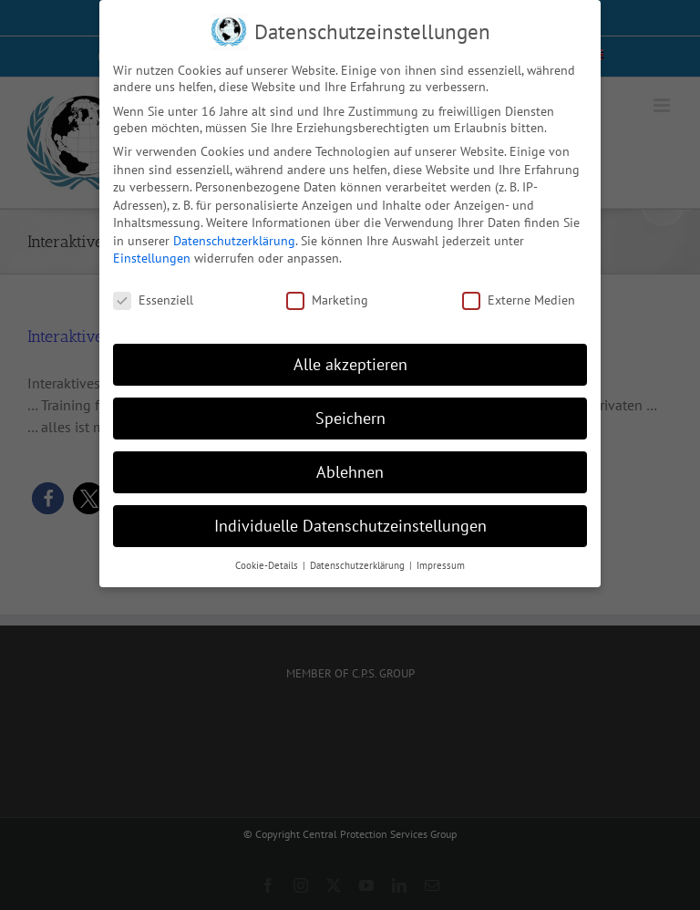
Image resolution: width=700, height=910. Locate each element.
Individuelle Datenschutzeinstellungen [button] (350, 523)
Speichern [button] (350, 416)
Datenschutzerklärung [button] (358, 563)
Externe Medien (518, 299)
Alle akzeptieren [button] (350, 362)
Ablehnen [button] (350, 470)
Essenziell (153, 299)
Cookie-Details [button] (268, 563)
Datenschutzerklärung (234, 239)
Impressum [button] (441, 563)
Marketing (327, 299)
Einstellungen (151, 257)
